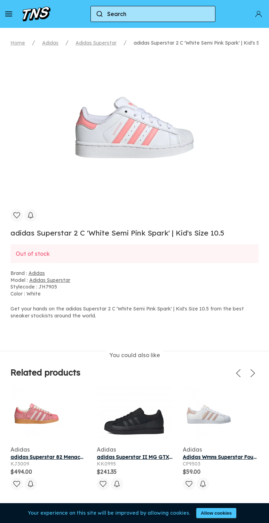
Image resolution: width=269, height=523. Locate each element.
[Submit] (99, 14)
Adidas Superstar (96, 43)
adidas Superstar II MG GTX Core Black (147, 457)
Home (17, 43)
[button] (8, 14)
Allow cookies (216, 513)
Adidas (50, 43)
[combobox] (152, 14)
